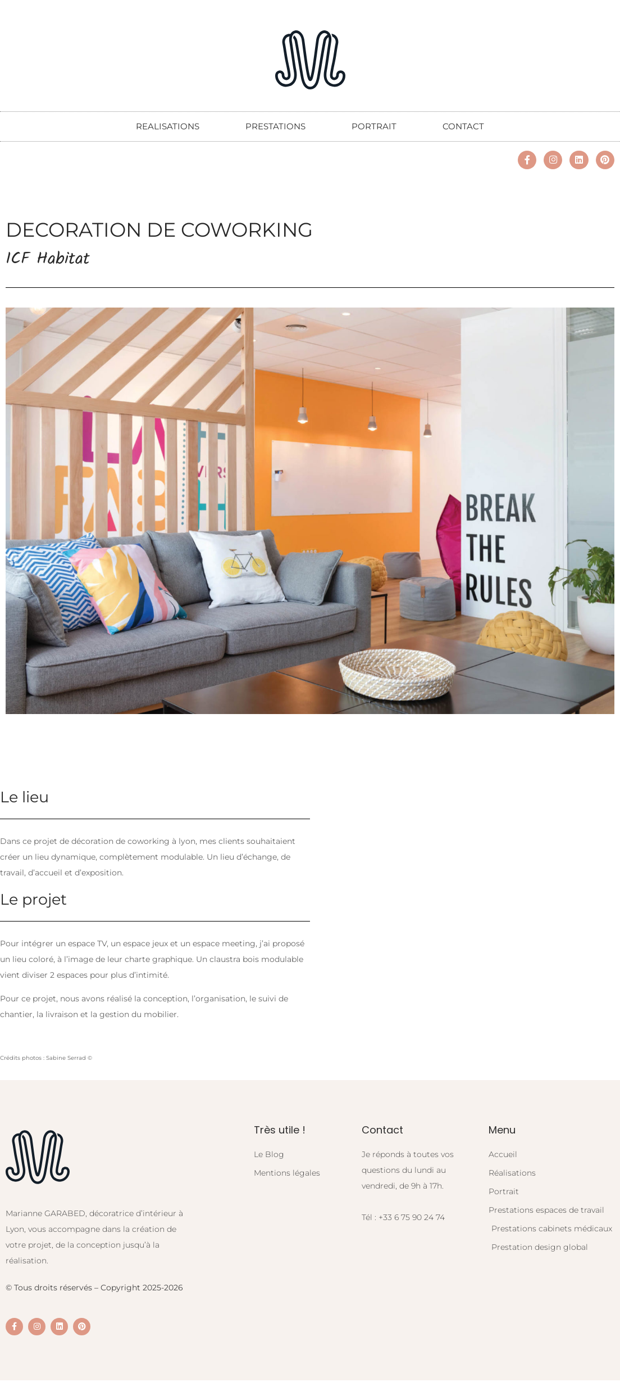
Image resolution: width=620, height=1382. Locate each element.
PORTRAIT (374, 126)
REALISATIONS (167, 126)
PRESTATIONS (275, 126)
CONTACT (463, 126)
